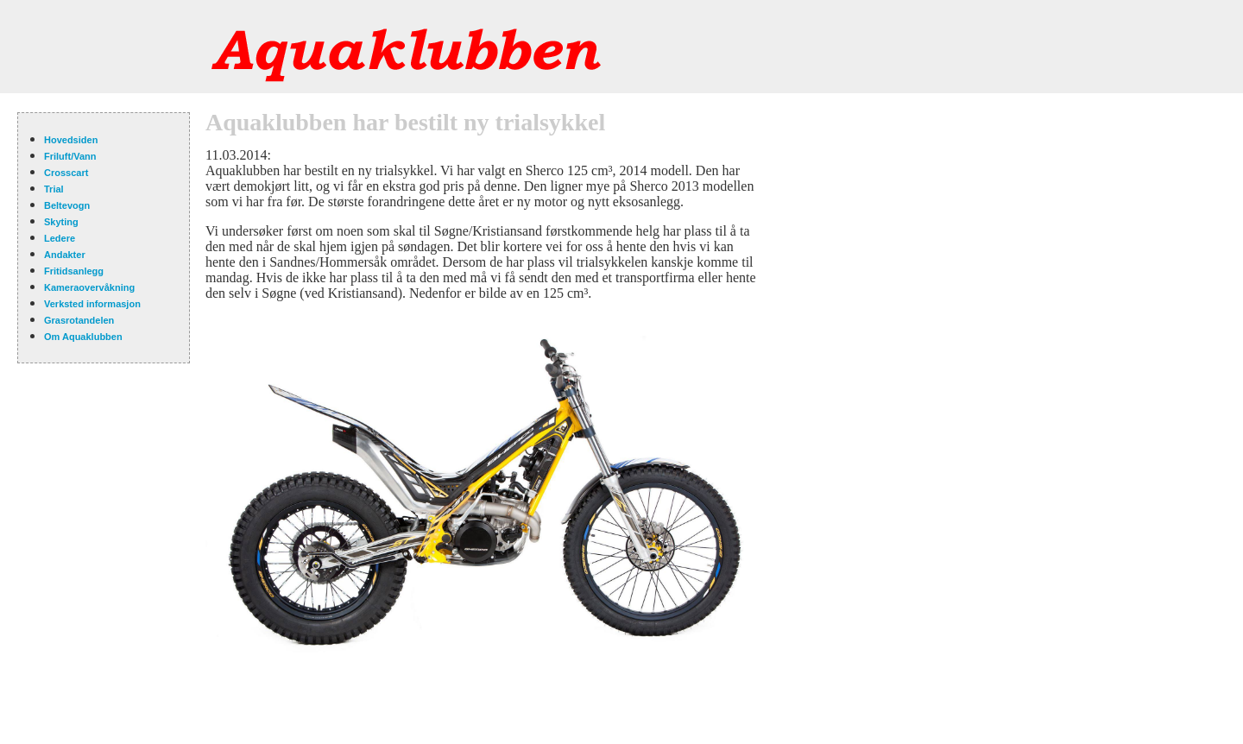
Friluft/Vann (70, 156)
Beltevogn (67, 205)
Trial (54, 189)
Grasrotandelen (79, 320)
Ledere (59, 238)
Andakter (64, 254)
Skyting (61, 222)
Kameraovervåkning (89, 287)
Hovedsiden (71, 140)
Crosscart (66, 172)
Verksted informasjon (92, 304)
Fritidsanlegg (74, 271)
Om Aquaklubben (83, 336)
